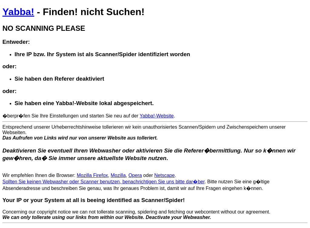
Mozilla (118, 175)
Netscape (164, 175)
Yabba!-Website (156, 115)
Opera (135, 175)
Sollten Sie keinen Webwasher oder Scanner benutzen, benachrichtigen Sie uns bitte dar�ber (103, 181)
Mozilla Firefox (92, 175)
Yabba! (18, 11)
